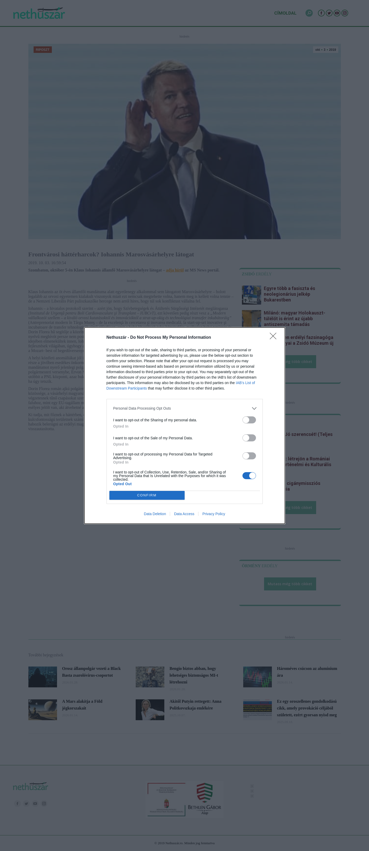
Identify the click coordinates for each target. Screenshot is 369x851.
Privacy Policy (213, 514)
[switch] (249, 419)
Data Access (184, 514)
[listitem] (184, 408)
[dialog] (184, 426)
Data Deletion (155, 514)
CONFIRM (147, 495)
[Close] (275, 338)
